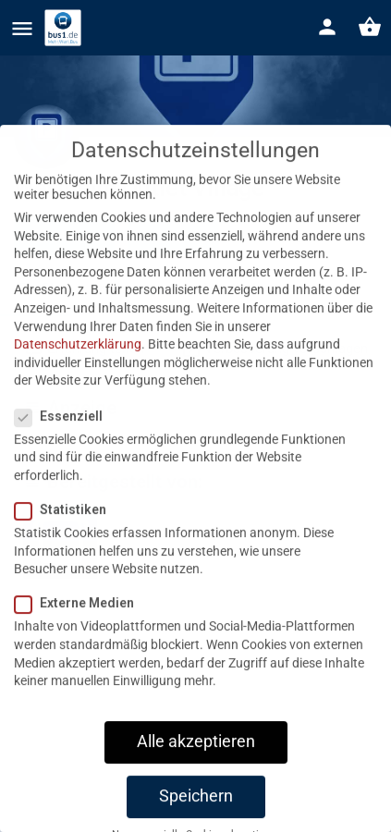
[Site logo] (65, 27)
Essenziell (64, 440)
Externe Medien (80, 626)
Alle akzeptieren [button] (196, 765)
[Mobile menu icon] (22, 28)
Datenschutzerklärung (77, 368)
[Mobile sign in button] (327, 27)
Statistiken (66, 533)
